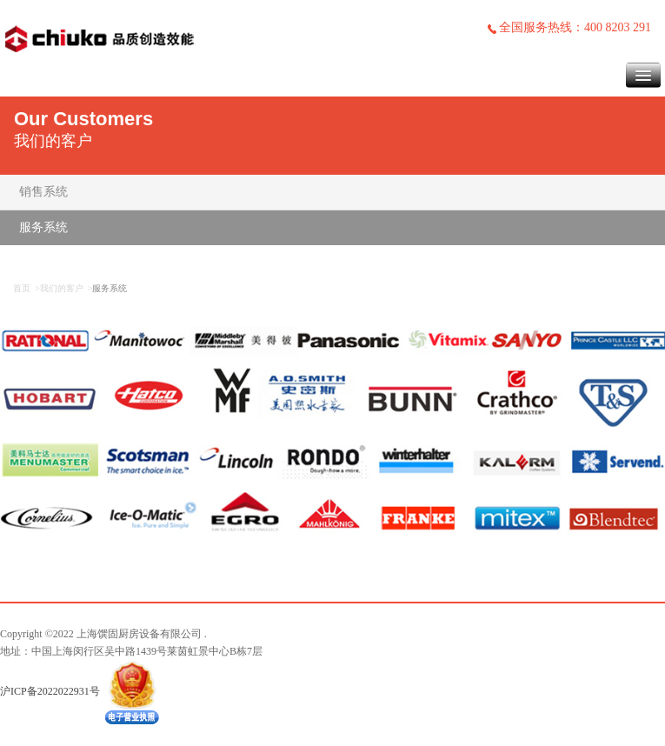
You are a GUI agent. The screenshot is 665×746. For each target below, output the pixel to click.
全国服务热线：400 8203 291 (568, 27)
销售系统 (43, 191)
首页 (21, 288)
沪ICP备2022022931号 (50, 690)
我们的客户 (61, 288)
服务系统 (43, 227)
